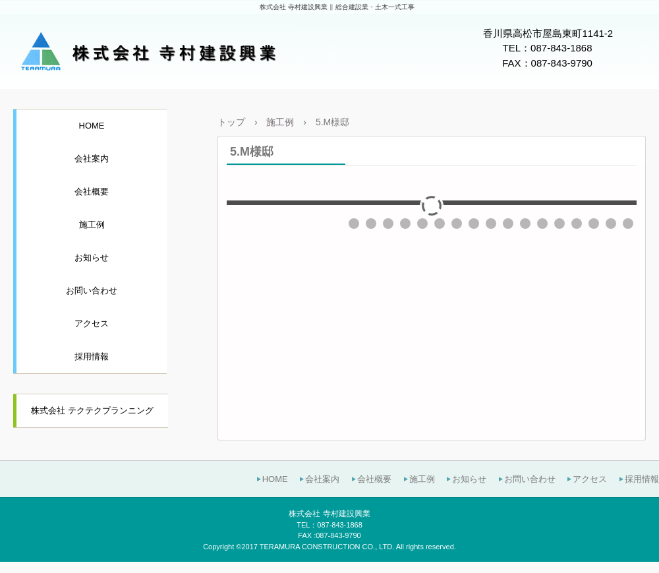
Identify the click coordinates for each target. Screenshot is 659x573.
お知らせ (91, 257)
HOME (92, 126)
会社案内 (91, 159)
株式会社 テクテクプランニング (92, 410)
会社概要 (91, 191)
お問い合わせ (91, 290)
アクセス (91, 323)
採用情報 (91, 356)
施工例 (92, 224)
